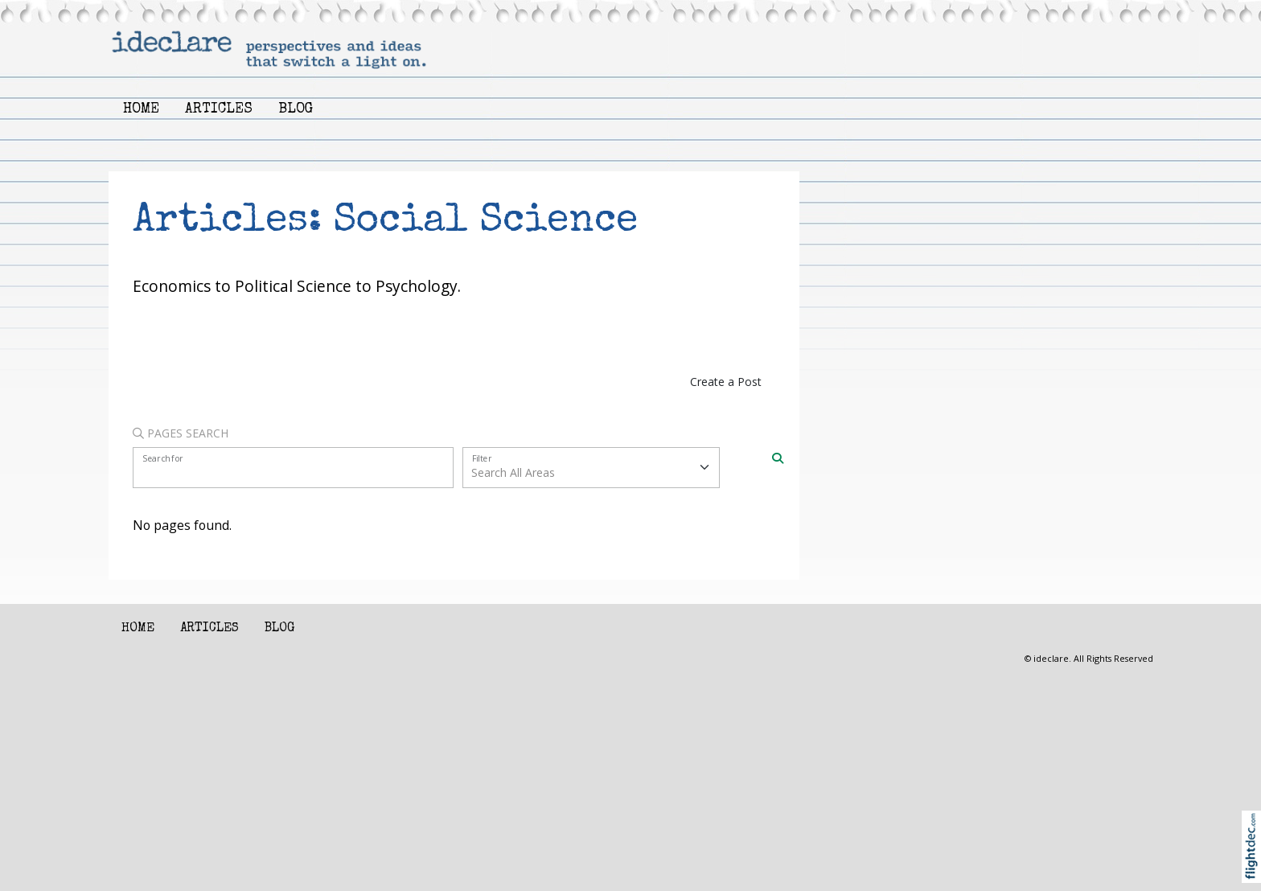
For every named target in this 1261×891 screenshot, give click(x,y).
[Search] (777, 457)
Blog (295, 110)
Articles (219, 110)
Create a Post (726, 381)
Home (141, 110)
